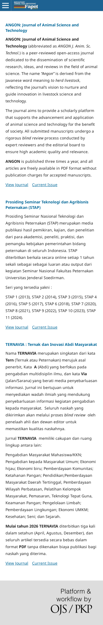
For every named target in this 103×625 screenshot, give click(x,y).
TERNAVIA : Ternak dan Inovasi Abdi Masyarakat (51, 344)
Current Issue (44, 184)
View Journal (16, 184)
